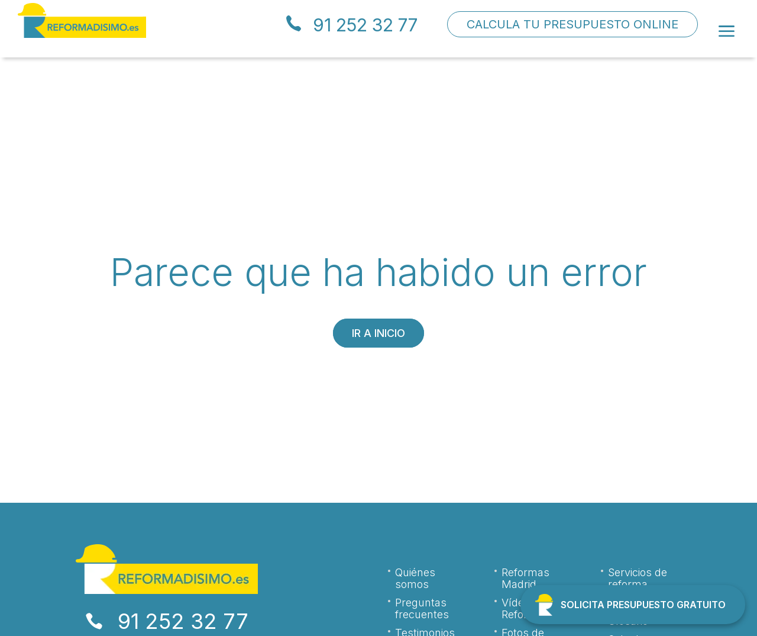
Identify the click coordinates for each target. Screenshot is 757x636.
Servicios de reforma (637, 578)
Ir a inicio (378, 333)
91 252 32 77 (365, 25)
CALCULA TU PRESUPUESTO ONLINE (572, 24)
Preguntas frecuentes (422, 609)
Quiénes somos (415, 578)
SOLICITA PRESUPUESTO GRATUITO (643, 605)
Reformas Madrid (525, 578)
